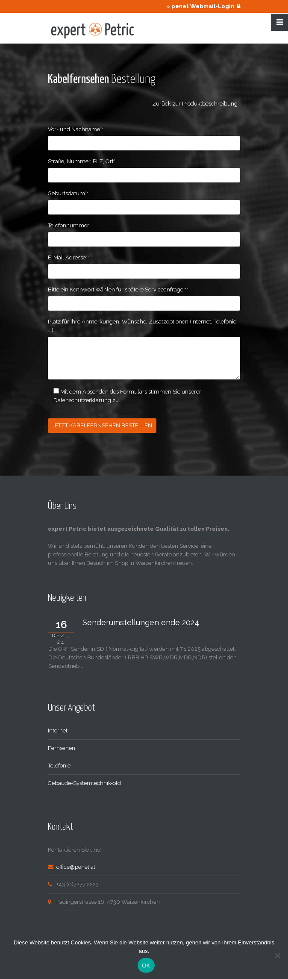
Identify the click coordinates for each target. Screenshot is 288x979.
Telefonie (59, 764)
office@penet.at (75, 866)
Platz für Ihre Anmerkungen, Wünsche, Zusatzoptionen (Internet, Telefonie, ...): (143, 325)
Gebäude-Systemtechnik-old (84, 782)
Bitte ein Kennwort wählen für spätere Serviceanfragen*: (119, 289)
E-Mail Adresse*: (68, 257)
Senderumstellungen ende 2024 (140, 621)
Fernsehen (61, 747)
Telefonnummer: (69, 225)
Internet (58, 729)
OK (146, 965)
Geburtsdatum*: (68, 193)
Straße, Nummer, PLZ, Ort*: (82, 161)
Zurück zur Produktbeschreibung (196, 103)
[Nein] (277, 955)
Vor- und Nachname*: (75, 129)
